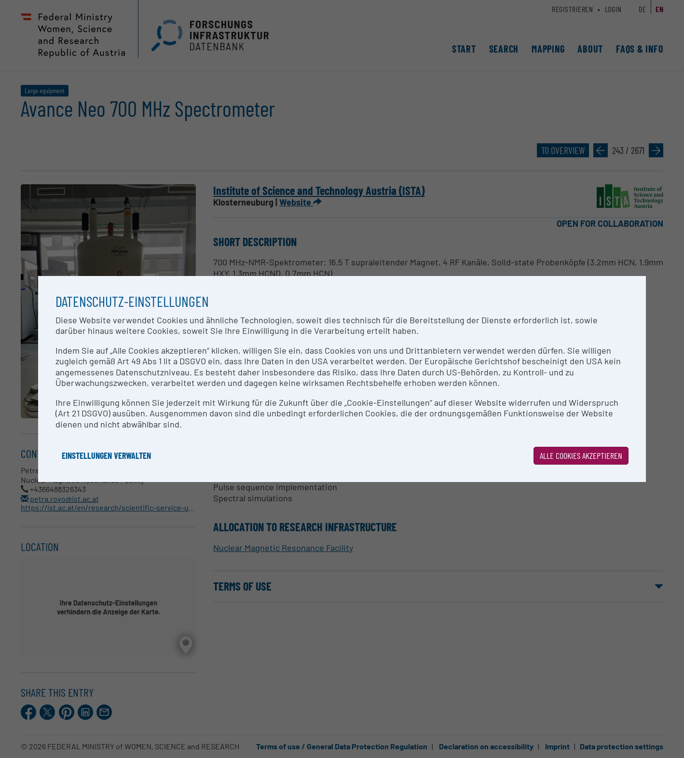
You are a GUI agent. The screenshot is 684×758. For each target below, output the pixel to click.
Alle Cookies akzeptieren (581, 455)
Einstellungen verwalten (106, 455)
